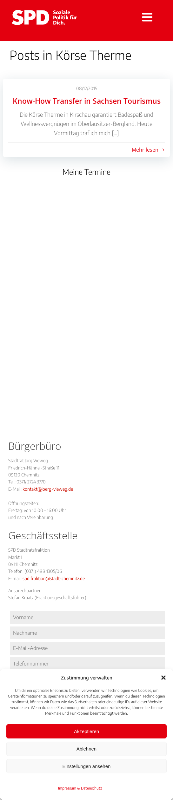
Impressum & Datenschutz (80, 788)
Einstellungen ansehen (87, 766)
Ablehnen (86, 748)
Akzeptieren (86, 731)
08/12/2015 (86, 88)
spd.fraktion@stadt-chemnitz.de (54, 578)
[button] (163, 677)
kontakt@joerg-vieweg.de (48, 489)
